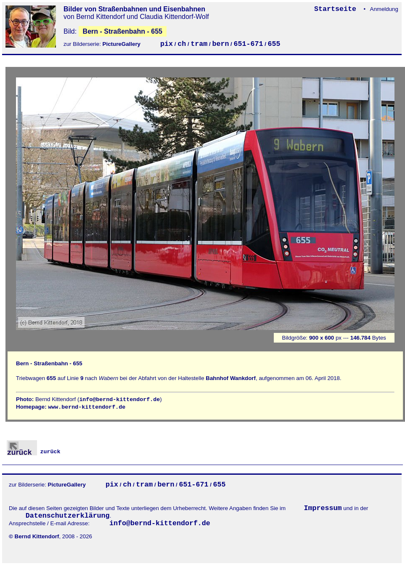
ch (181, 44)
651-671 (248, 44)
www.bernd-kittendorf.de (86, 407)
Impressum (323, 508)
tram (199, 44)
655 (274, 44)
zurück (34, 452)
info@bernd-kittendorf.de (119, 399)
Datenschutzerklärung (68, 516)
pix (166, 44)
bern (220, 44)
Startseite (337, 9)
